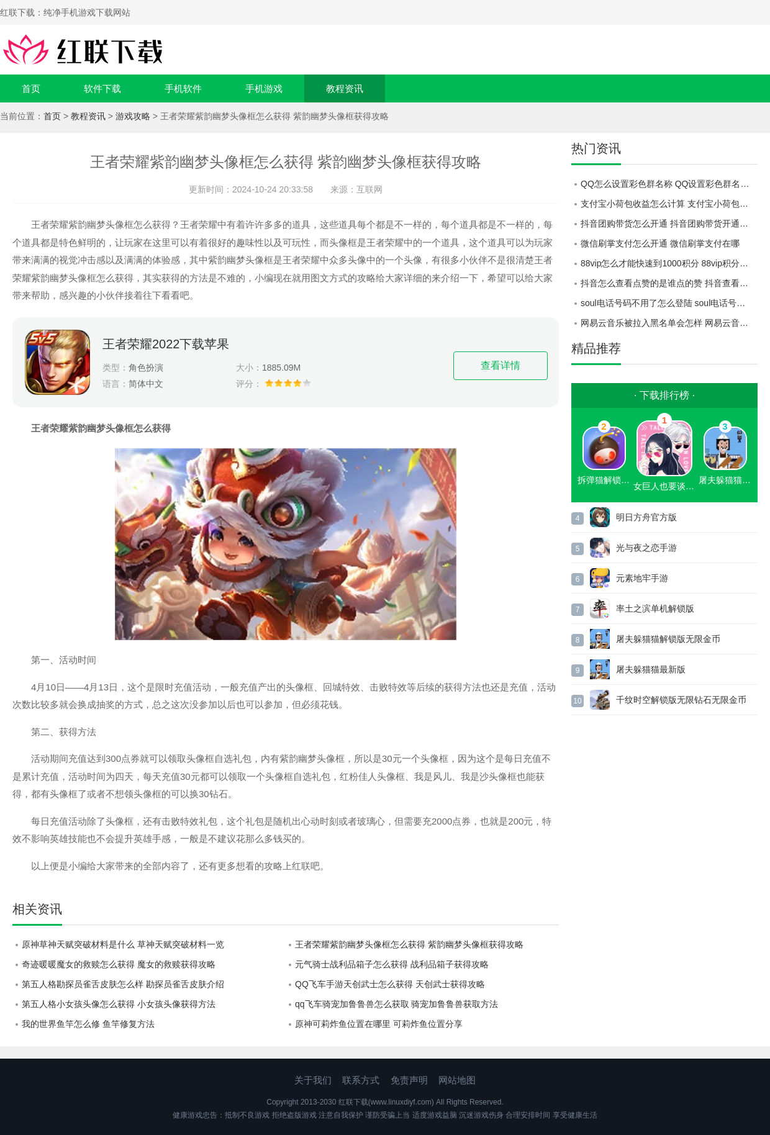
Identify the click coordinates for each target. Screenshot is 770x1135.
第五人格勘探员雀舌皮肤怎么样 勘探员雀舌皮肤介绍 (123, 984)
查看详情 (500, 365)
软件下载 (102, 88)
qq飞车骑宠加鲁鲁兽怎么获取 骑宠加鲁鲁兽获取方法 (396, 1004)
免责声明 (409, 1080)
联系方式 (360, 1080)
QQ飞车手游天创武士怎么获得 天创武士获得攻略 (390, 984)
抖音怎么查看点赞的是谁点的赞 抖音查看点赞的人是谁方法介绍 (669, 283)
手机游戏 (264, 88)
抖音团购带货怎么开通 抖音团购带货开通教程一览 (669, 223)
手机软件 (183, 88)
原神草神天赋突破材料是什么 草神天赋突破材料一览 (123, 944)
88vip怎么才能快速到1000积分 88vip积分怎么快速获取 (669, 263)
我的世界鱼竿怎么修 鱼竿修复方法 (88, 1024)
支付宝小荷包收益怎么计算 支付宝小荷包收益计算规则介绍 (669, 204)
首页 (31, 88)
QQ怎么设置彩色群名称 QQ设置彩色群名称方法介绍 (669, 184)
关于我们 (313, 1080)
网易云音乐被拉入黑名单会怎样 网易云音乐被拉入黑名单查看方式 (669, 323)
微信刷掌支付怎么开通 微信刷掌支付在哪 (660, 243)
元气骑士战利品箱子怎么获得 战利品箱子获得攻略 (392, 964)
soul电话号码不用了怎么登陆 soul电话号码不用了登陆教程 (669, 303)
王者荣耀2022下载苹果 (166, 344)
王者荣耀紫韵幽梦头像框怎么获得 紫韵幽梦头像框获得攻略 (409, 944)
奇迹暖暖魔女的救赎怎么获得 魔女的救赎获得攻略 (118, 964)
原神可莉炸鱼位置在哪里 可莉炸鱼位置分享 (379, 1024)
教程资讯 (344, 88)
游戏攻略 (133, 116)
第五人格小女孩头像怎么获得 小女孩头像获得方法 (118, 1004)
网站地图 (457, 1080)
